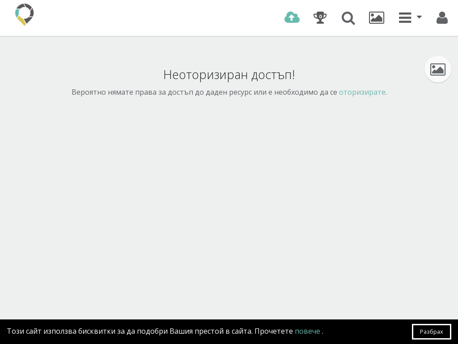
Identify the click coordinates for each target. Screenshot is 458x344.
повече (308, 331)
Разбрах (431, 331)
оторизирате (362, 92)
